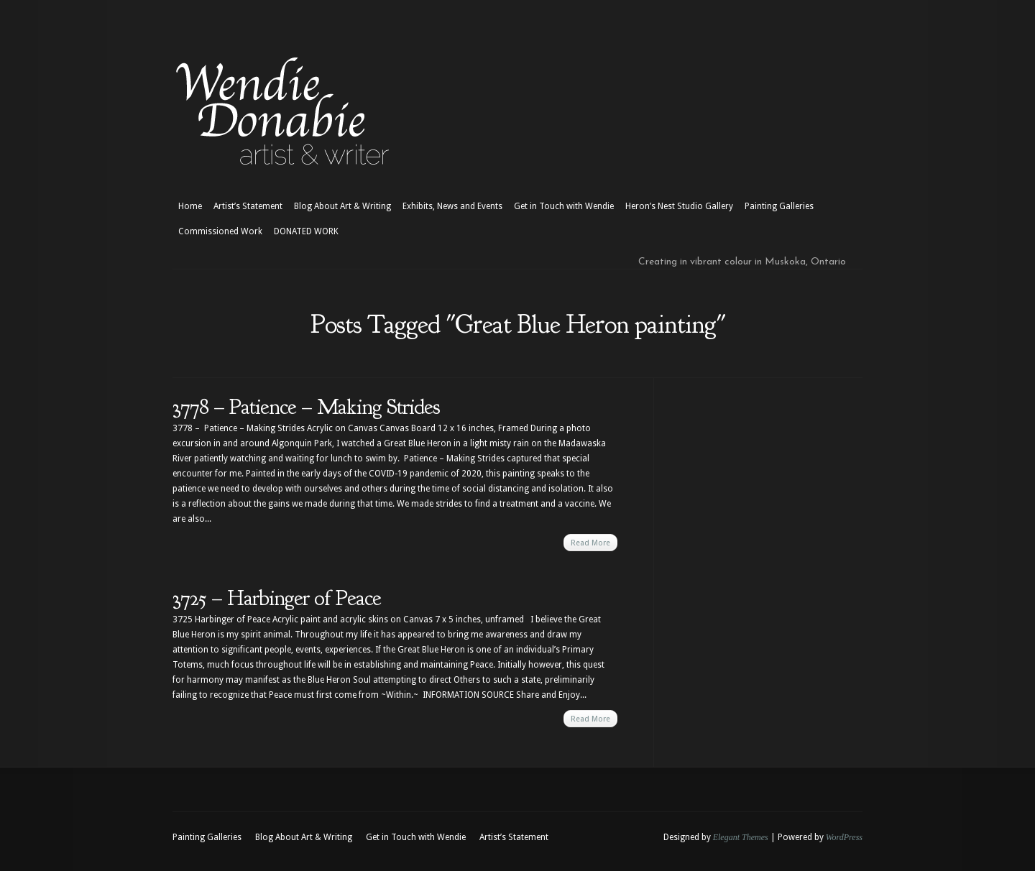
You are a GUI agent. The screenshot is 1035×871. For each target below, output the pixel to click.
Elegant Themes (740, 837)
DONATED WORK (306, 231)
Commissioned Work (220, 231)
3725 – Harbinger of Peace (276, 598)
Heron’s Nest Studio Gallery (679, 206)
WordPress (844, 837)
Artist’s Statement (247, 206)
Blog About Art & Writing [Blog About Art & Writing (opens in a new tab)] (342, 206)
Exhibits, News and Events (452, 206)
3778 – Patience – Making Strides (306, 406)
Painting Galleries (779, 206)
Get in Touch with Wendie (564, 206)
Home (190, 206)
